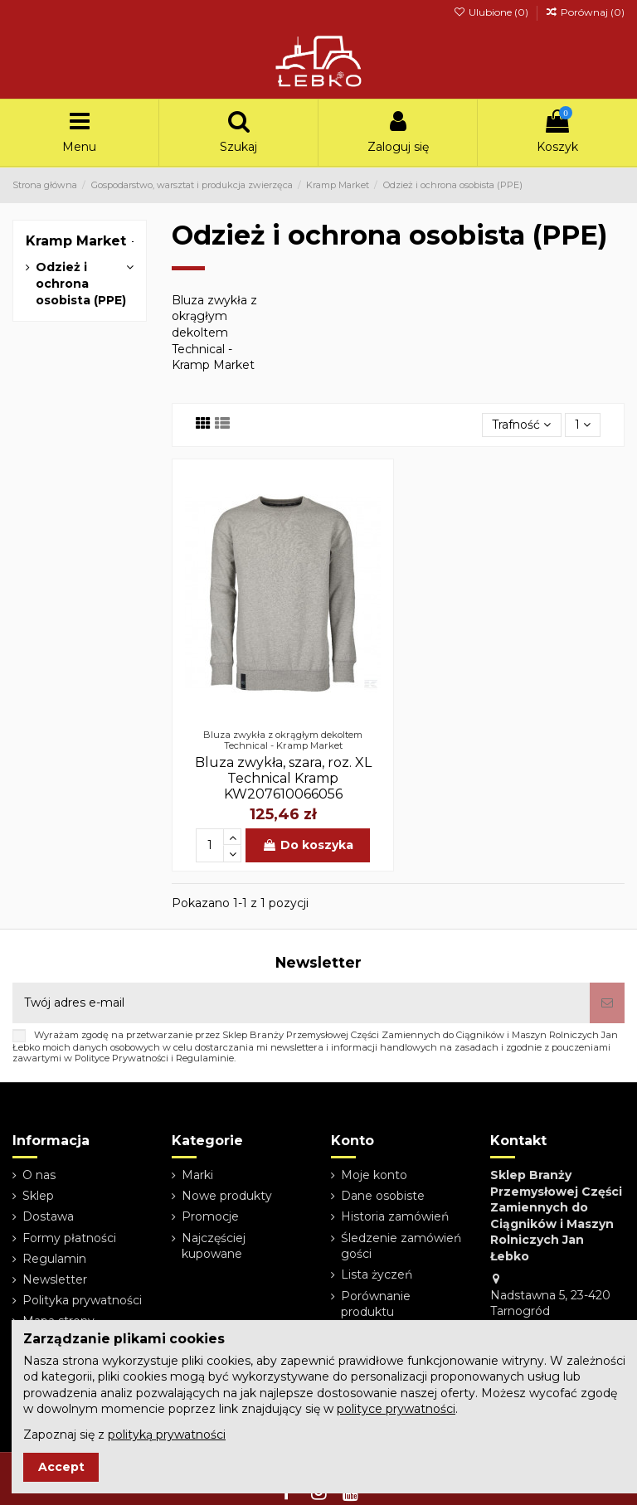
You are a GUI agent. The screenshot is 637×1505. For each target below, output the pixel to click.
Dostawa (48, 1216)
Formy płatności (69, 1238)
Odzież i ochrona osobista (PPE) (81, 283)
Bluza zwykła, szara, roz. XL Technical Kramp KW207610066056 (283, 778)
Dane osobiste (383, 1195)
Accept (61, 1466)
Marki (197, 1175)
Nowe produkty (227, 1195)
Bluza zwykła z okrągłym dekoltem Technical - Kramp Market (214, 332)
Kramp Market (76, 241)
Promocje (210, 1216)
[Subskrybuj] (607, 1003)
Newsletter (54, 1279)
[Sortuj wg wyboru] (521, 425)
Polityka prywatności (82, 1300)
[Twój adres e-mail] (301, 1003)
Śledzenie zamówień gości (401, 1246)
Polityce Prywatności (121, 1058)
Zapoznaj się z (124, 1434)
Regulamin (54, 1258)
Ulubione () (491, 12)
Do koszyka (307, 844)
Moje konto (374, 1175)
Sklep (38, 1195)
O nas (39, 1175)
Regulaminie (205, 1058)
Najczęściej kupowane (214, 1246)
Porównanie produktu (376, 1304)
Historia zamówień (395, 1216)
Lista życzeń (376, 1274)
